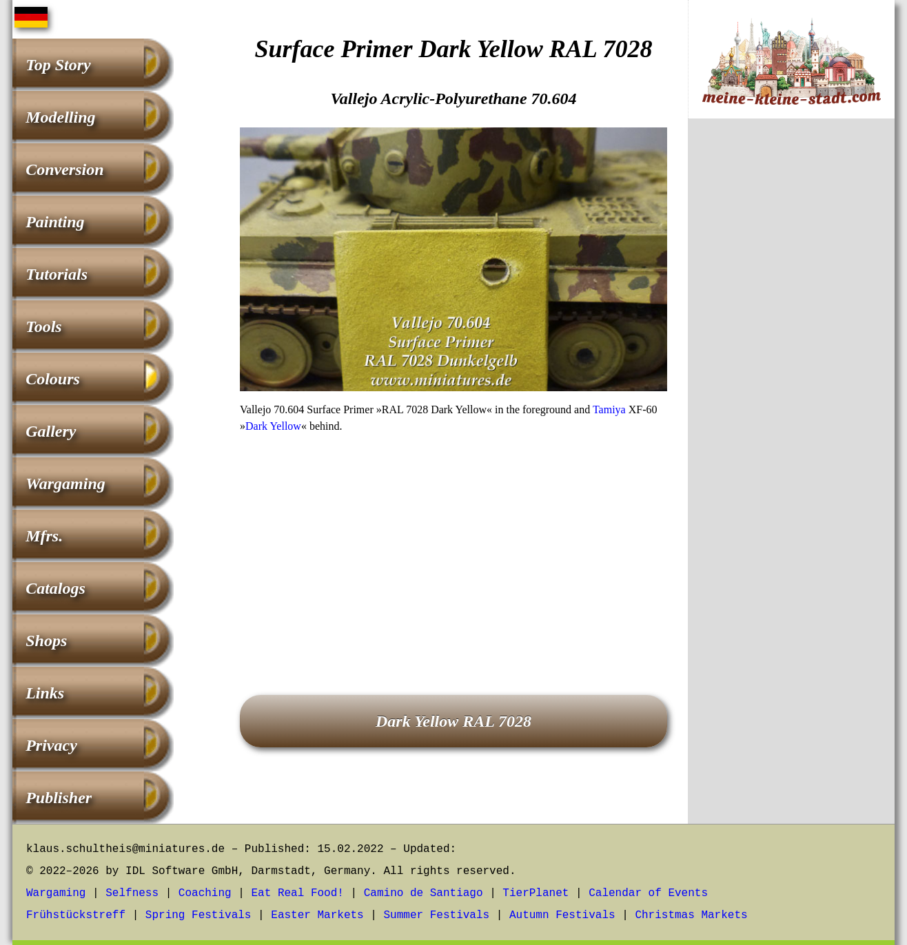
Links (45, 693)
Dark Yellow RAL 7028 (453, 721)
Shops (46, 641)
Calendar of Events (648, 893)
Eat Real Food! (297, 893)
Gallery (51, 431)
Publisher (59, 798)
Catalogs (55, 588)
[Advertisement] (453, 544)
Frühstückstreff (75, 915)
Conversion (64, 169)
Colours (53, 379)
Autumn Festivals (562, 915)
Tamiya (609, 409)
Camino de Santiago (423, 893)
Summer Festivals (437, 915)
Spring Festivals (198, 915)
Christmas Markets (691, 915)
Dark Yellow (273, 426)
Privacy (51, 745)
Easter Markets (317, 915)
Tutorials (57, 274)
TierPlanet (535, 893)
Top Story (58, 65)
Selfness (132, 893)
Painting (55, 222)
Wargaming (65, 483)
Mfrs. (44, 536)
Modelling (60, 117)
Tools (43, 326)
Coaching (205, 893)
